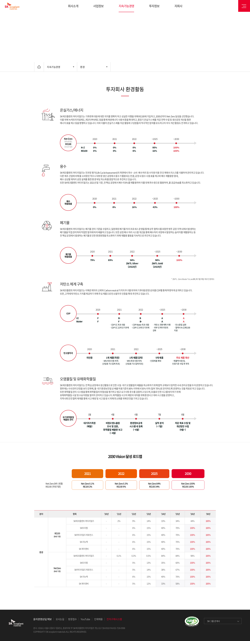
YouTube (85, 619)
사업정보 (98, 6)
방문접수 (72, 619)
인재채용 (98, 619)
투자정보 (154, 6)
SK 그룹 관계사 (213, 621)
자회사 (178, 6)
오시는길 (60, 619)
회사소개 (73, 6)
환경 (82, 67)
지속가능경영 (126, 6)
